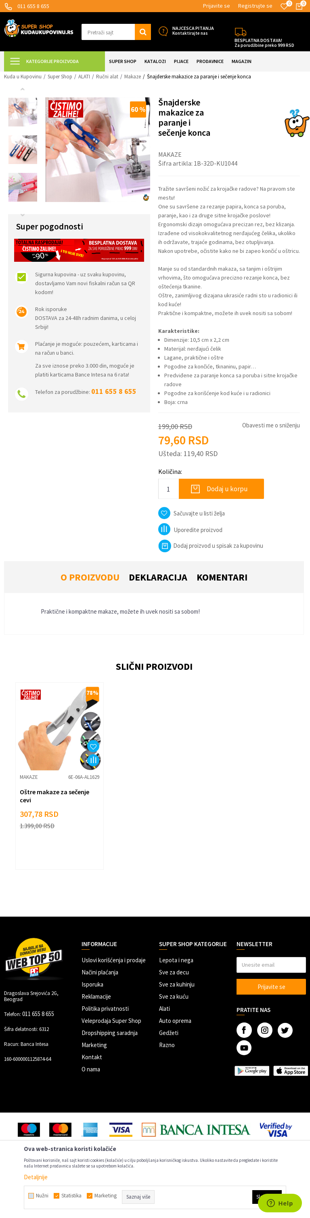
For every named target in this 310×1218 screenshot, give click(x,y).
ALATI (84, 76)
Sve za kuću (174, 996)
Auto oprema (175, 1021)
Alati (164, 1009)
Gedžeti (168, 1033)
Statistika (71, 1196)
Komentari (222, 577)
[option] (23, 112)
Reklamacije (96, 996)
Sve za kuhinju (177, 984)
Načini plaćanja (100, 972)
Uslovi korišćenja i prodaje (114, 960)
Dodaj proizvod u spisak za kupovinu (210, 545)
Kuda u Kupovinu (23, 76)
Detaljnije (36, 1177)
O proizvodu (90, 577)
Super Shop (60, 76)
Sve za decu (174, 972)
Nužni (42, 1196)
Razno (167, 1045)
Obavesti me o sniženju (271, 425)
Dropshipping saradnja (110, 1033)
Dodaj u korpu (227, 488)
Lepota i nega (176, 960)
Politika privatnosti (105, 1009)
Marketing (94, 1045)
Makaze (132, 76)
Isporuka (92, 984)
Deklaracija (158, 577)
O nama (91, 1069)
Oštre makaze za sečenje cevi (54, 796)
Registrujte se (255, 5)
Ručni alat (107, 76)
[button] (116, 32)
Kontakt (92, 1057)
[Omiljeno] (284, 6)
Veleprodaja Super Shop (111, 1021)
